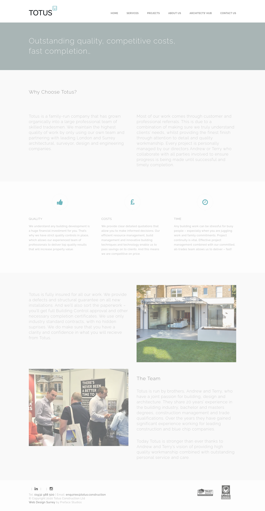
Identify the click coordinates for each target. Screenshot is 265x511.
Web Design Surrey (42, 502)
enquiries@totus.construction (86, 494)
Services (133, 13)
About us (174, 13)
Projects (153, 13)
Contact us (228, 13)
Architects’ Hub (201, 13)
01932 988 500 (44, 494)
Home (114, 13)
